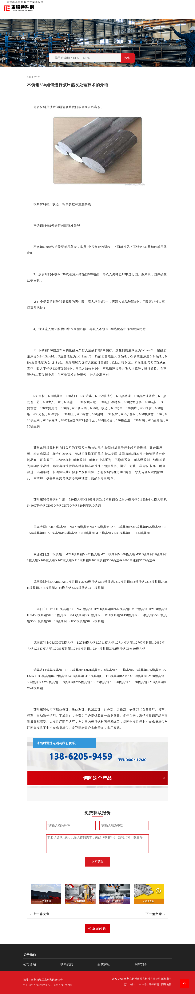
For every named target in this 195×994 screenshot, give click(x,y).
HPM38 (153, 609)
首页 (128, 4)
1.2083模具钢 (61, 648)
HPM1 (97, 609)
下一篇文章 (153, 914)
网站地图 (166, 984)
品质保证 (149, 4)
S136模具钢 (74, 670)
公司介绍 (29, 964)
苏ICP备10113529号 (135, 984)
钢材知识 (187, 4)
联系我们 (161, 4)
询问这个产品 (97, 778)
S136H (86, 670)
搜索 (127, 58)
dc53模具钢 (69, 533)
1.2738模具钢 (86, 642)
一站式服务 (174, 4)
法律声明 (154, 984)
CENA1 (78, 609)
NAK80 (75, 526)
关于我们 (137, 4)
